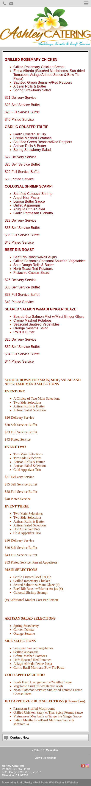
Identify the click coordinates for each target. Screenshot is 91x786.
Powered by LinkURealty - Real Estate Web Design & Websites (40, 782)
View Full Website (45, 757)
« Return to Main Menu (46, 750)
